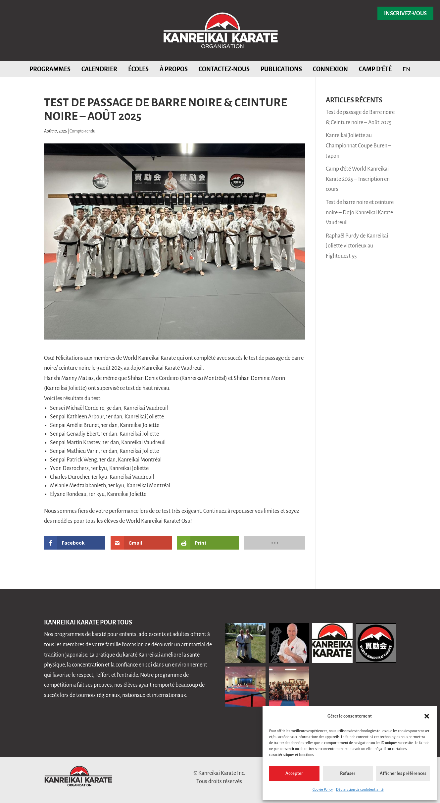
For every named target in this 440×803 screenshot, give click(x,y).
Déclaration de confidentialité (360, 789)
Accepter (294, 773)
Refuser (347, 773)
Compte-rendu (82, 131)
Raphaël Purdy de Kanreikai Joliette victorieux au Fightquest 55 (357, 246)
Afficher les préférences (403, 773)
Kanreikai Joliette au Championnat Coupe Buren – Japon (358, 146)
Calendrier (99, 69)
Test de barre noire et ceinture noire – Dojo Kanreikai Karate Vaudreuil (360, 212)
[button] (426, 716)
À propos (174, 69)
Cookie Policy (323, 789)
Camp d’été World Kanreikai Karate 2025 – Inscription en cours (358, 179)
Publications (281, 69)
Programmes (50, 69)
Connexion (330, 69)
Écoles (138, 69)
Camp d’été (375, 69)
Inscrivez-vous (405, 14)
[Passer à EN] (407, 69)
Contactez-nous (224, 69)
